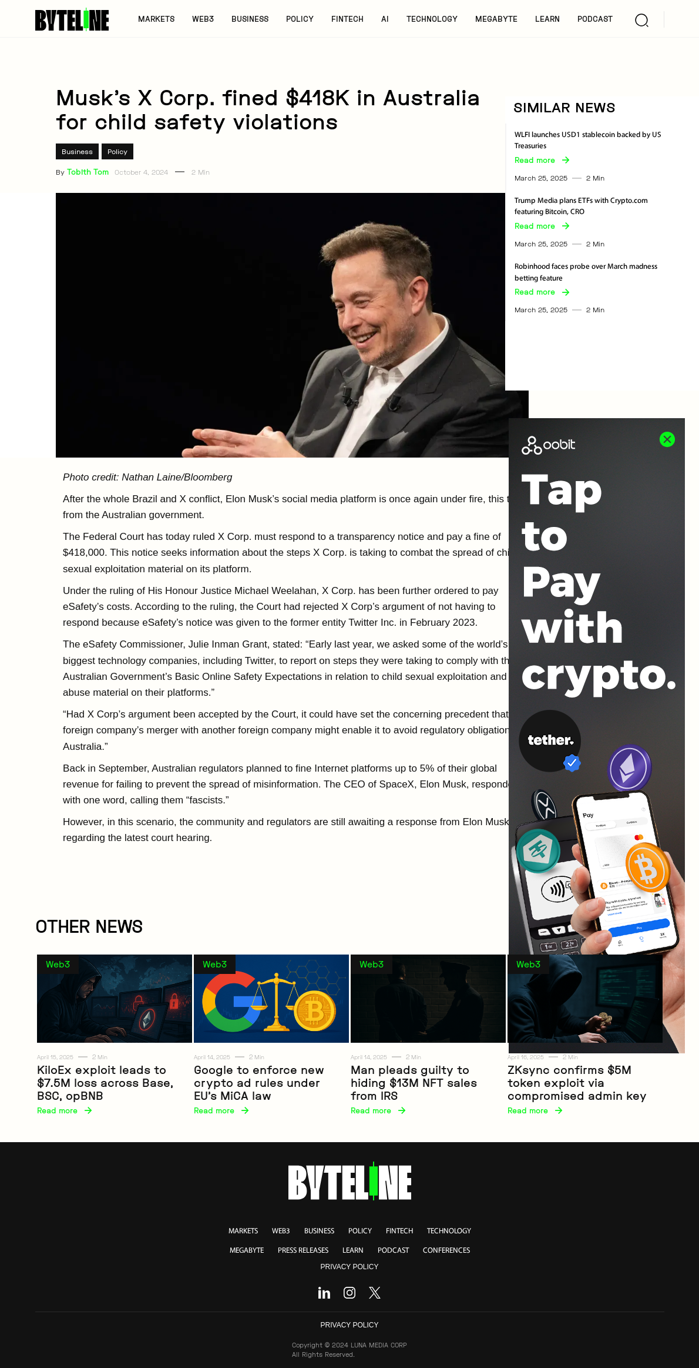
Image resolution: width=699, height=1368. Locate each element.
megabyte (247, 1250)
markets (243, 1231)
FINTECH (347, 19)
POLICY (300, 19)
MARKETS (156, 19)
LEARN (547, 19)
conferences (446, 1250)
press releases (303, 1250)
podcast (393, 1250)
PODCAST (595, 19)
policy (360, 1231)
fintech (399, 1231)
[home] (76, 19)
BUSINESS (249, 19)
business (319, 1231)
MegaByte (496, 19)
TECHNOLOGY (432, 19)
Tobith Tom (88, 171)
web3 (281, 1231)
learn (353, 1250)
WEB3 (203, 19)
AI (385, 19)
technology (449, 1231)
